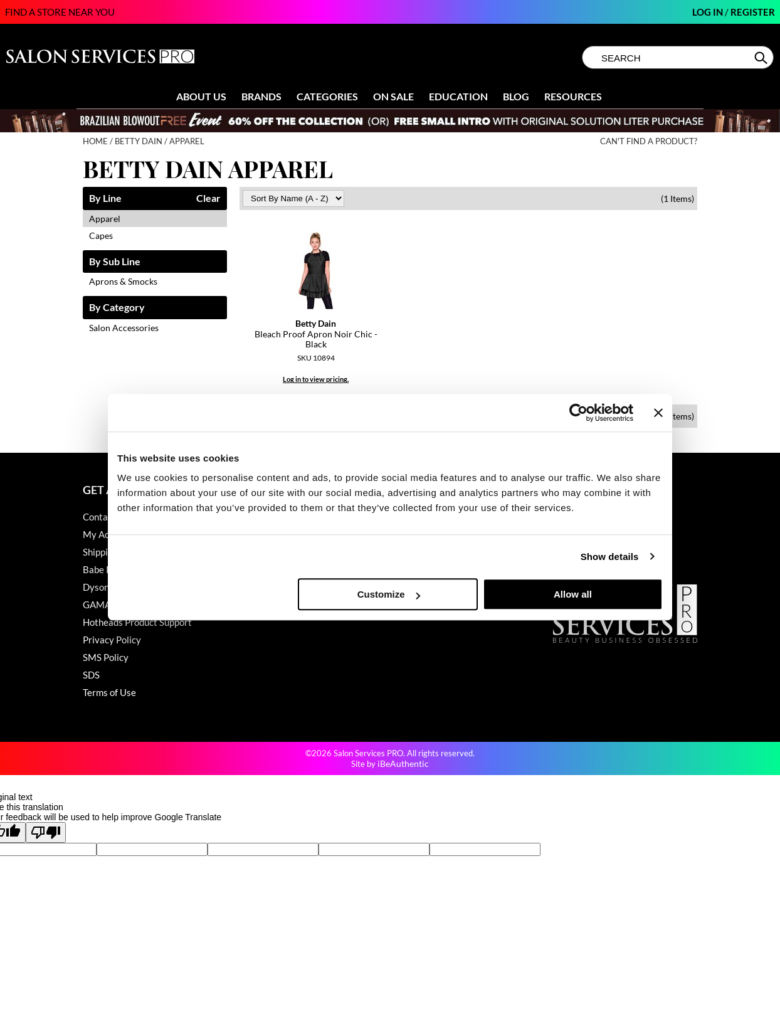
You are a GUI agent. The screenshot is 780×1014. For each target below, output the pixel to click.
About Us (201, 96)
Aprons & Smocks (123, 281)
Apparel (104, 218)
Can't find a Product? (648, 141)
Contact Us (106, 516)
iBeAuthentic (403, 763)
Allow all (573, 594)
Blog (516, 96)
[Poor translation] (46, 832)
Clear (208, 198)
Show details (610, 556)
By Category (117, 307)
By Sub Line (114, 261)
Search (762, 57)
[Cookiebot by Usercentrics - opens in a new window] (578, 412)
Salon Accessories (124, 327)
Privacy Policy (112, 639)
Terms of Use (109, 692)
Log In (708, 12)
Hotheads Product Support (137, 622)
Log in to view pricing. (316, 379)
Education (458, 96)
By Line (105, 198)
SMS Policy (106, 657)
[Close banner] (658, 412)
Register (752, 12)
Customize (388, 594)
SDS (91, 674)
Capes (101, 235)
